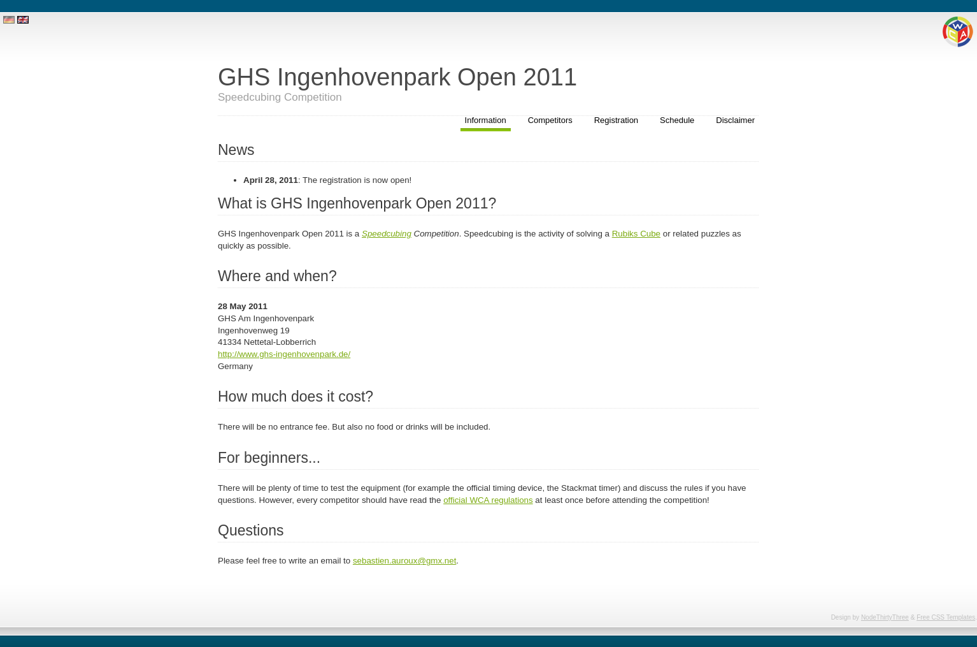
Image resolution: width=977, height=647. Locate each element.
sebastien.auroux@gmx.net (404, 560)
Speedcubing (386, 233)
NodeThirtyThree (885, 617)
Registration (616, 120)
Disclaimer (735, 120)
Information (485, 120)
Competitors (550, 120)
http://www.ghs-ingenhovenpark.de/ (284, 354)
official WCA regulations (488, 500)
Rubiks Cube (636, 233)
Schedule (677, 120)
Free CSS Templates (945, 617)
